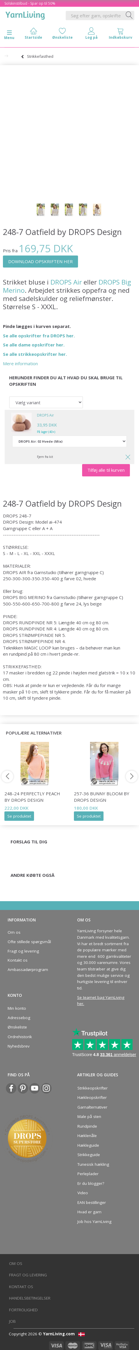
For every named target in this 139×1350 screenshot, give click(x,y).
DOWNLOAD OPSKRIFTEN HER (40, 261)
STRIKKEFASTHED (22, 666)
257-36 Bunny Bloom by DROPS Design (101, 797)
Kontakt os (18, 960)
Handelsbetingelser (29, 1298)
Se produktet (19, 816)
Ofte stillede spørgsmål (29, 941)
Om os (14, 932)
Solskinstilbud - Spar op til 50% (29, 3)
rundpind (18, 654)
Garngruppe (15, 528)
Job (12, 1321)
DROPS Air (66, 282)
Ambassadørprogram (28, 969)
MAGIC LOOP (37, 648)
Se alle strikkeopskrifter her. (35, 354)
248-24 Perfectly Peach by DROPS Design (32, 797)
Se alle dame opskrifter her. (34, 345)
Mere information (20, 363)
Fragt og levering (23, 951)
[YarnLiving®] (25, 14)
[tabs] (120, 34)
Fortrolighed (23, 1309)
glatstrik (107, 673)
